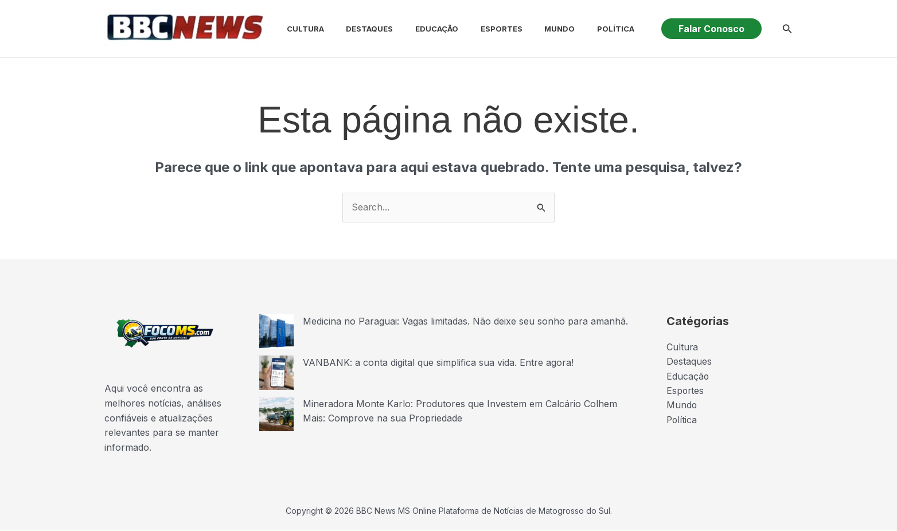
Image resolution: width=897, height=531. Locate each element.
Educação (419, 28)
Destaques (356, 28)
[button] (711, 28)
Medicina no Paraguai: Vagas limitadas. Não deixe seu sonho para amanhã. (465, 321)
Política (587, 28)
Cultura (295, 28)
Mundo (535, 28)
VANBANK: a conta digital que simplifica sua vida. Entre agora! (438, 362)
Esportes (480, 28)
